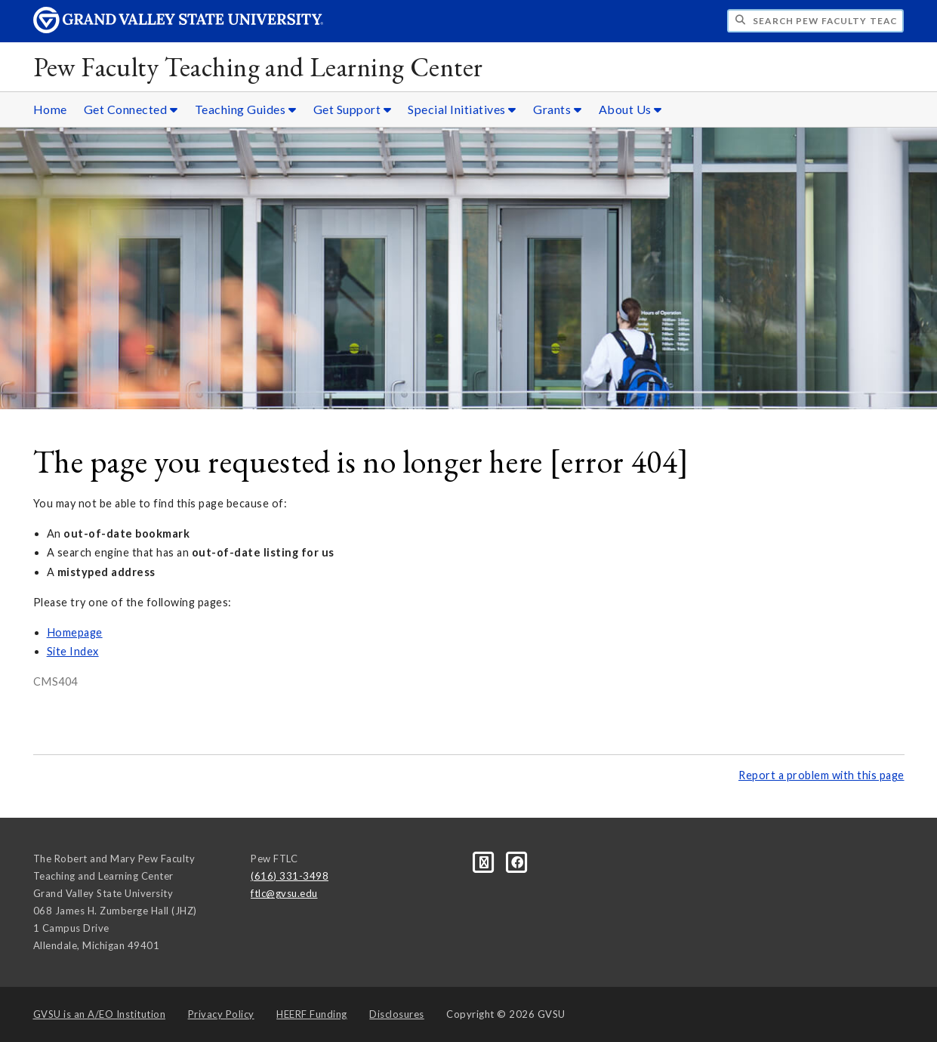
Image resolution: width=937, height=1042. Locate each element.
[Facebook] (517, 861)
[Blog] (485, 861)
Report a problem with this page (821, 775)
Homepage (75, 632)
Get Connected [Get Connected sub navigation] (131, 109)
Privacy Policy (221, 1014)
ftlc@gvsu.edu (284, 893)
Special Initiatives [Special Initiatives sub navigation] (462, 109)
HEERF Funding (311, 1014)
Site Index (73, 651)
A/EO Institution (99, 1014)
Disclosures (396, 1014)
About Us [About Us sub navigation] (630, 109)
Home (50, 109)
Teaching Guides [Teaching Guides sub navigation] (246, 109)
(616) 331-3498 (289, 876)
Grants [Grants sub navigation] (557, 109)
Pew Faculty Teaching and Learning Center (258, 67)
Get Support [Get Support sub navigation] (352, 109)
